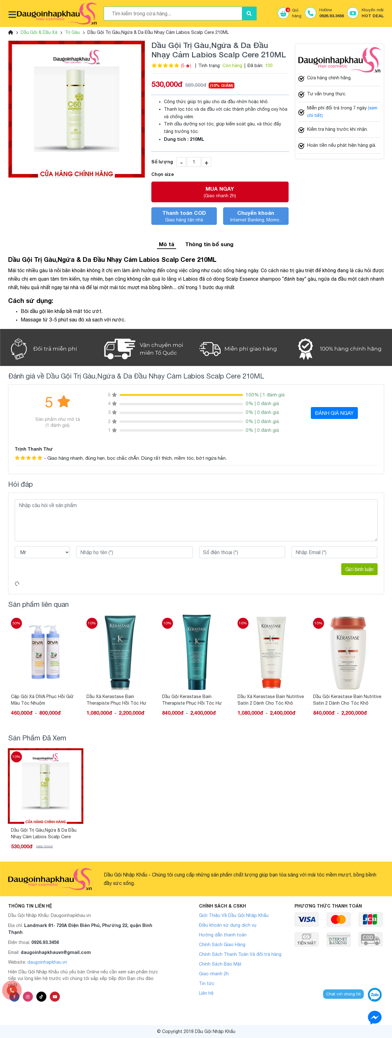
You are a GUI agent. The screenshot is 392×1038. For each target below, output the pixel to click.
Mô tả (166, 244)
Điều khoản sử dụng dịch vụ (227, 925)
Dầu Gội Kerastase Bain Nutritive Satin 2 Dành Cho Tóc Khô (347, 700)
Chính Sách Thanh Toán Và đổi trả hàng (240, 954)
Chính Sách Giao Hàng (222, 944)
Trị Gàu (72, 32)
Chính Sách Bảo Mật (220, 964)
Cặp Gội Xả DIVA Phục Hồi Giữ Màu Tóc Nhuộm (42, 700)
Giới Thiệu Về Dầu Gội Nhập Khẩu (234, 915)
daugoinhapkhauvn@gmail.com (56, 952)
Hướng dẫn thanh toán (223, 934)
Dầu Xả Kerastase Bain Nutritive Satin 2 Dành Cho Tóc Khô (271, 700)
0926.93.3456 (45, 942)
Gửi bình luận (359, 569)
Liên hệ (206, 993)
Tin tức (206, 983)
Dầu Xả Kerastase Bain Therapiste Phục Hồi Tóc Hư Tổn (116, 700)
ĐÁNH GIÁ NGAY (334, 413)
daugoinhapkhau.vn (47, 962)
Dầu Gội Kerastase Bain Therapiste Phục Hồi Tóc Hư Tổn (192, 700)
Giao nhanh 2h (214, 973)
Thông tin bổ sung (209, 244)
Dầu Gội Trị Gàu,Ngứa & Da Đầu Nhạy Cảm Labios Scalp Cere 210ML (43, 833)
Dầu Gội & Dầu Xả (39, 32)
